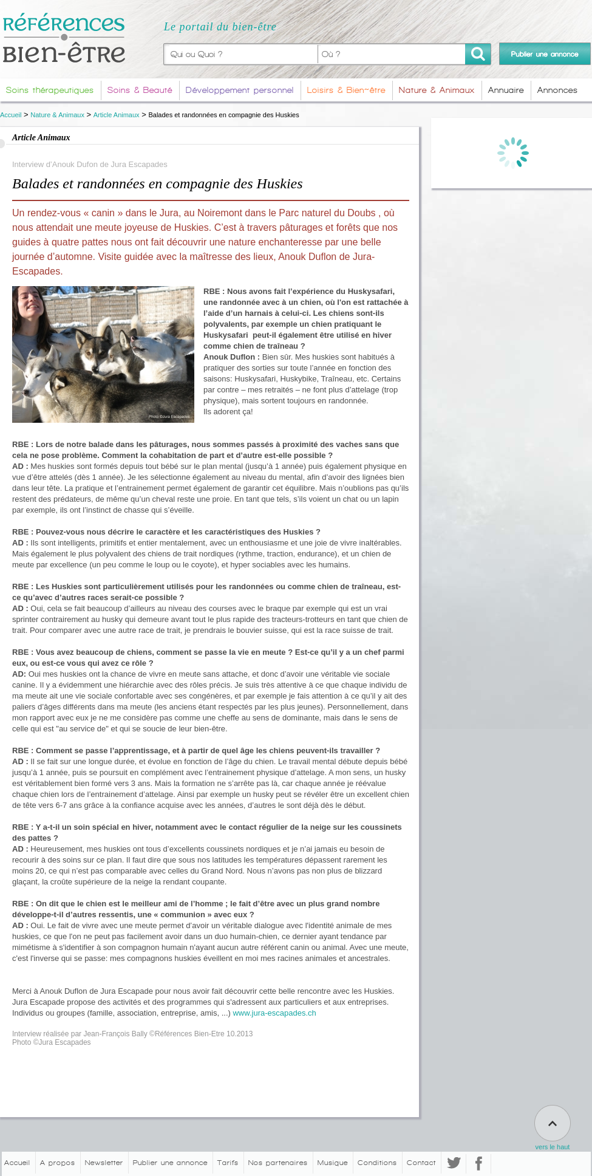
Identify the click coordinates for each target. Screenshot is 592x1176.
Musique (333, 1162)
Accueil (10, 114)
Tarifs (228, 1162)
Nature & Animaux (57, 114)
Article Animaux (117, 114)
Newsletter (104, 1162)
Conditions (377, 1162)
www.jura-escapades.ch (274, 1012)
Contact (421, 1162)
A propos (57, 1162)
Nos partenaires (278, 1162)
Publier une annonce (170, 1162)
